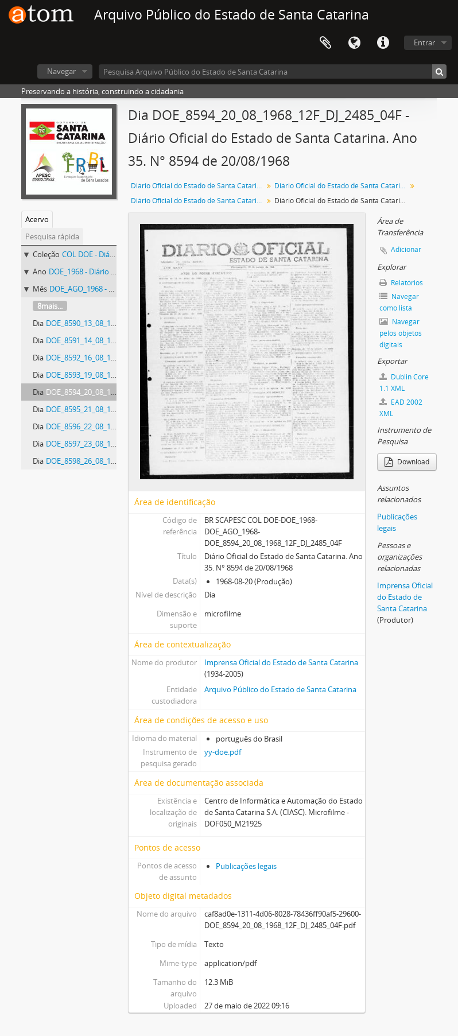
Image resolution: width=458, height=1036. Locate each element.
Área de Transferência (325, 43)
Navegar (61, 71)
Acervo (37, 219)
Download (407, 462)
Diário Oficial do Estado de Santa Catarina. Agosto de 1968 (198, 200)
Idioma (354, 43)
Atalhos (382, 43)
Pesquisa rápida (52, 236)
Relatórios (401, 283)
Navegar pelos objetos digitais (400, 333)
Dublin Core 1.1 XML (404, 382)
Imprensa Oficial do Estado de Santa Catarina (281, 662)
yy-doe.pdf (222, 752)
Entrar (424, 42)
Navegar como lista (399, 302)
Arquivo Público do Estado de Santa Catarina (280, 689)
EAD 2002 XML (400, 407)
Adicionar (406, 249)
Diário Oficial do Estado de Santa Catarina (198, 186)
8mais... (50, 306)
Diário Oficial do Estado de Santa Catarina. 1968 (341, 186)
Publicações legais (246, 866)
